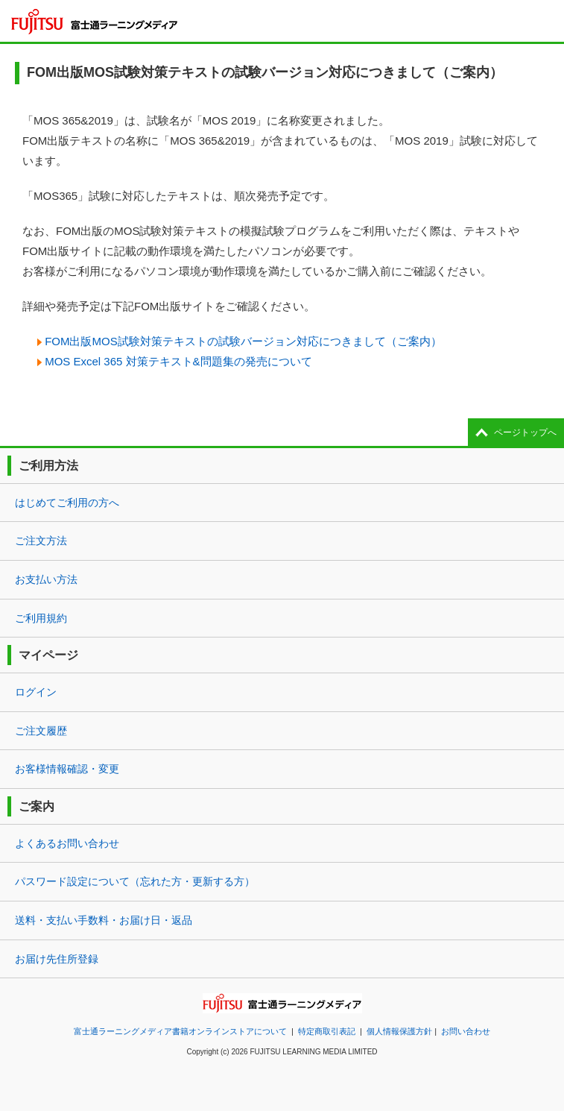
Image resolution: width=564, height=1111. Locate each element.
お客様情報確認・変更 (67, 769)
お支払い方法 (46, 579)
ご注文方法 (41, 541)
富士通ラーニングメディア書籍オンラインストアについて (180, 1031)
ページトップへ (525, 432)
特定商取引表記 (326, 1031)
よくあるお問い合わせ (67, 843)
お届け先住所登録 (56, 959)
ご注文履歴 (41, 731)
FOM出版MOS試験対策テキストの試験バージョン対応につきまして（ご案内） (243, 341)
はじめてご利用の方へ (67, 503)
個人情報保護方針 (399, 1031)
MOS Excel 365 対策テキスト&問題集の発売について (178, 361)
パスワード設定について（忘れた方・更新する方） (135, 881)
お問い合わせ (465, 1031)
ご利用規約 (41, 618)
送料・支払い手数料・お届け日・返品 (103, 920)
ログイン (36, 692)
